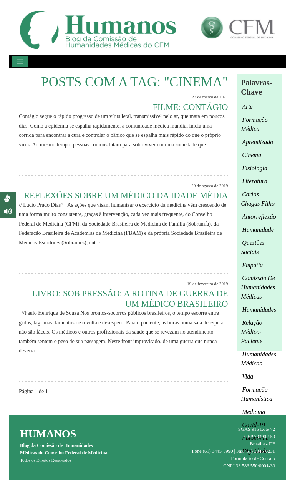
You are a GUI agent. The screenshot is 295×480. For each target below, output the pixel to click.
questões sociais (252, 247)
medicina (253, 412)
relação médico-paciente (251, 331)
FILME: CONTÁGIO (190, 107)
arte (247, 106)
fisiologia (254, 168)
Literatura (254, 181)
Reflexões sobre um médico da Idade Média (126, 195)
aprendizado (257, 142)
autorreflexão (259, 216)
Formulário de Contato (253, 458)
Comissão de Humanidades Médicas (258, 287)
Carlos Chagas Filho (258, 199)
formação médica (254, 124)
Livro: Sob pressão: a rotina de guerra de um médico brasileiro (130, 299)
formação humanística (256, 394)
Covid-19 (253, 425)
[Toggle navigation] (20, 61)
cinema (251, 155)
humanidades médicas (258, 359)
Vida (247, 376)
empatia (252, 265)
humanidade (258, 229)
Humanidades (259, 309)
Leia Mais (213, 162)
